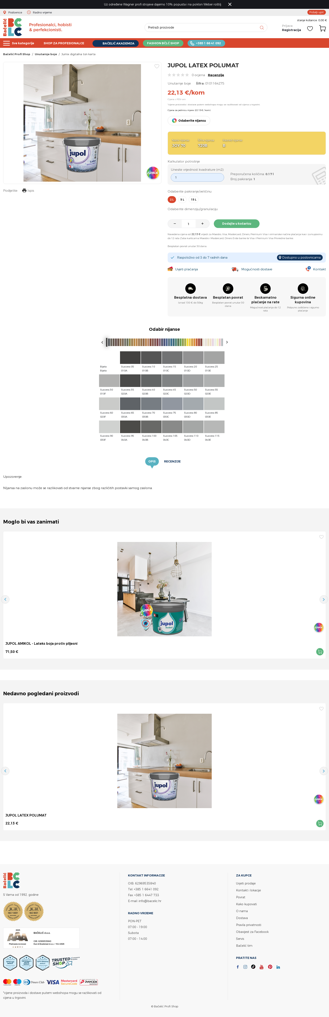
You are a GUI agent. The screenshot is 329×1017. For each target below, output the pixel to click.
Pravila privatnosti (248, 925)
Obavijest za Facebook (252, 932)
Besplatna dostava (190, 297)
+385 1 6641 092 (146, 889)
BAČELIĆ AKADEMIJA (124, 43)
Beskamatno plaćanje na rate (265, 299)
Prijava (287, 26)
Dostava (242, 918)
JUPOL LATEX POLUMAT (26, 815)
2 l (172, 199)
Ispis (28, 191)
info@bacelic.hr (150, 901)
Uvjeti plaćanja (186, 269)
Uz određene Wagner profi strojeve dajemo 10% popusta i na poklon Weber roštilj (162, 4)
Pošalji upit (316, 12)
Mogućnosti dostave (256, 269)
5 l (182, 199)
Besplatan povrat (228, 297)
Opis (152, 461)
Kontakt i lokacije (248, 890)
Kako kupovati (246, 904)
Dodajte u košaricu (236, 223)
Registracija (291, 30)
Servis (240, 938)
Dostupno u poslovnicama (301, 257)
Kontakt (319, 269)
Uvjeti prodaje (246, 883)
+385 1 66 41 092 (218, 43)
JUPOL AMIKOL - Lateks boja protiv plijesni (41, 643)
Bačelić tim (244, 945)
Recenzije (216, 75)
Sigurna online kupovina (302, 299)
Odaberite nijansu (192, 120)
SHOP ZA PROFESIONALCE (67, 43)
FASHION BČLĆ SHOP (171, 43)
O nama (242, 911)
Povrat (240, 897)
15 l (193, 199)
